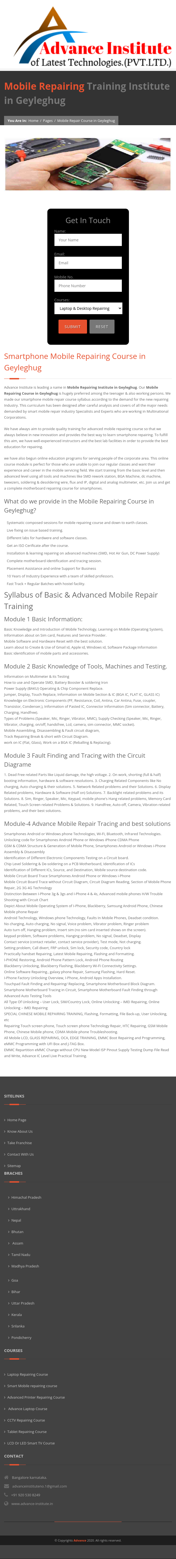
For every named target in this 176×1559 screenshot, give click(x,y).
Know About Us (20, 1131)
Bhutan (17, 1231)
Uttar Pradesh (22, 1303)
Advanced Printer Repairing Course (36, 1397)
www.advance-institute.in (32, 1503)
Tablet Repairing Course (27, 1431)
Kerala (16, 1314)
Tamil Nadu (20, 1254)
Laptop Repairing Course (27, 1374)
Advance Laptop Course (27, 1408)
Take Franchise (19, 1142)
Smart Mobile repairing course (32, 1385)
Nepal (16, 1220)
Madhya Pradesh (25, 1266)
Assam (17, 1243)
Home (34, 120)
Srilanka (17, 1326)
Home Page (16, 1119)
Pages (48, 120)
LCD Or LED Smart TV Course (31, 1443)
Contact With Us (20, 1154)
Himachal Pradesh (26, 1197)
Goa (14, 1280)
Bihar (15, 1291)
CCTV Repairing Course (26, 1420)
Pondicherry (21, 1337)
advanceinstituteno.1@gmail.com (39, 1486)
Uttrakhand (20, 1208)
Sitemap (14, 1165)
